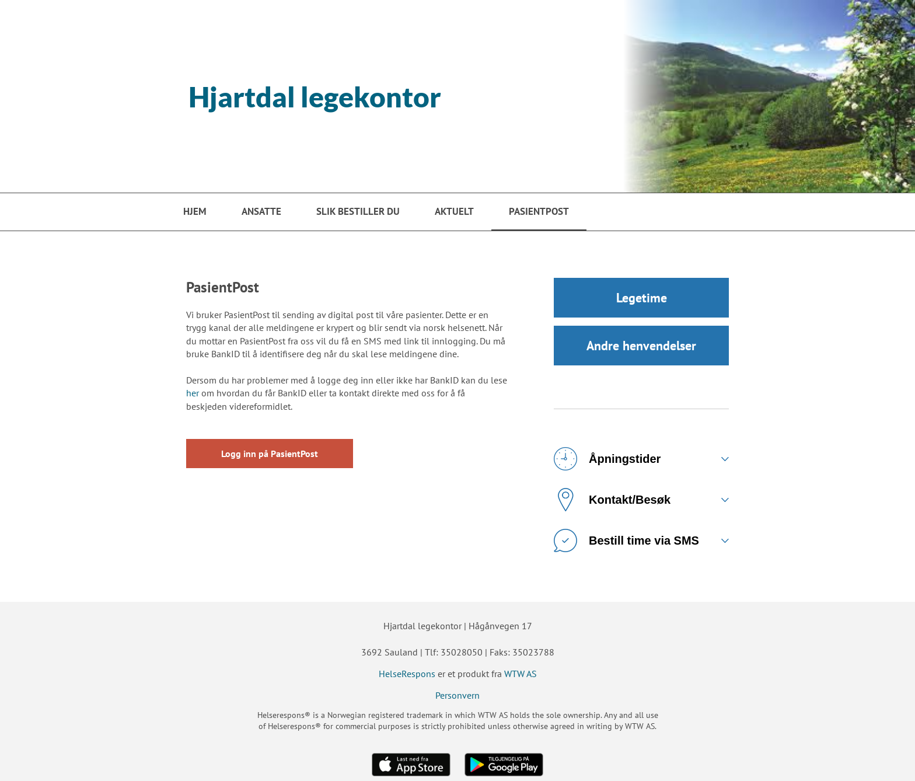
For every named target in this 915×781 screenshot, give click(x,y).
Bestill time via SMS (626, 540)
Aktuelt (454, 211)
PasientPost (539, 211)
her (192, 393)
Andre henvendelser (641, 345)
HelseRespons (407, 673)
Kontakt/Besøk (612, 499)
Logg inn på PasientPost (269, 453)
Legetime (641, 298)
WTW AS (520, 673)
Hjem (195, 211)
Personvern (457, 695)
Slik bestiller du (358, 211)
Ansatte (261, 211)
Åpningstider (607, 458)
